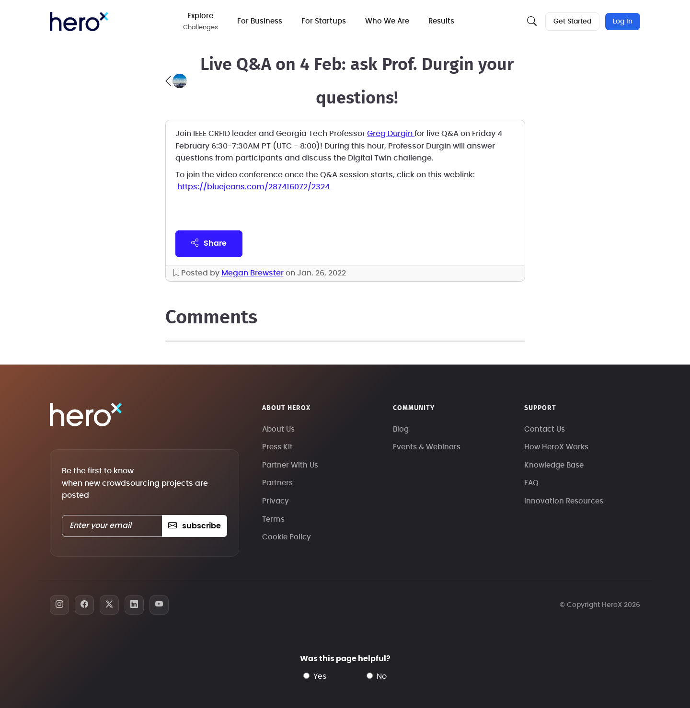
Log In (622, 21)
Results (441, 21)
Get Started (572, 21)
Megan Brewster (252, 273)
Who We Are (387, 21)
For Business (259, 21)
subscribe (194, 526)
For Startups (323, 21)
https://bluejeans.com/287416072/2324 (253, 187)
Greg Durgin (390, 133)
